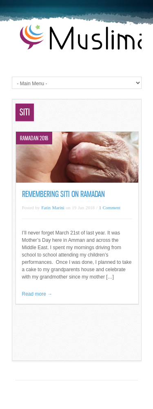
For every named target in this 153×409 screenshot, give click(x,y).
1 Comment (110, 207)
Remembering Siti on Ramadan (63, 194)
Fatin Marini (52, 207)
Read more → (37, 294)
